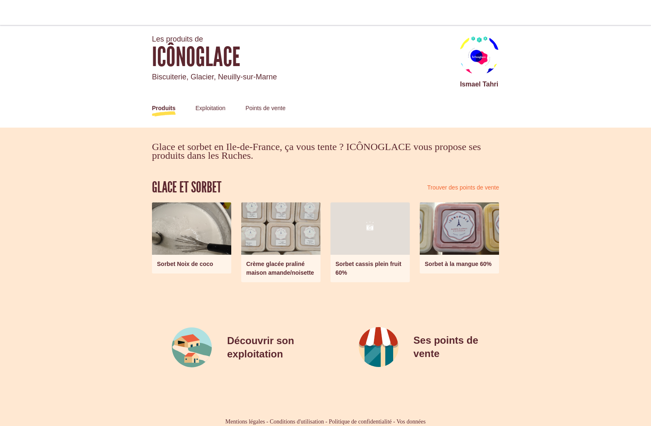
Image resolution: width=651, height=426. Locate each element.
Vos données (411, 422)
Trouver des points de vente (463, 187)
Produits (164, 108)
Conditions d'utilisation (297, 422)
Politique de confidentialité (360, 422)
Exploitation (210, 108)
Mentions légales (245, 422)
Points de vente (265, 108)
